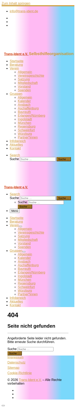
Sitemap (13, 367)
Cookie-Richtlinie (19, 373)
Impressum (15, 357)
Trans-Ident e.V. (30, 380)
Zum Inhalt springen (16, 3)
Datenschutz (16, 362)
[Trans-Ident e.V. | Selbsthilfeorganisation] (27, 49)
